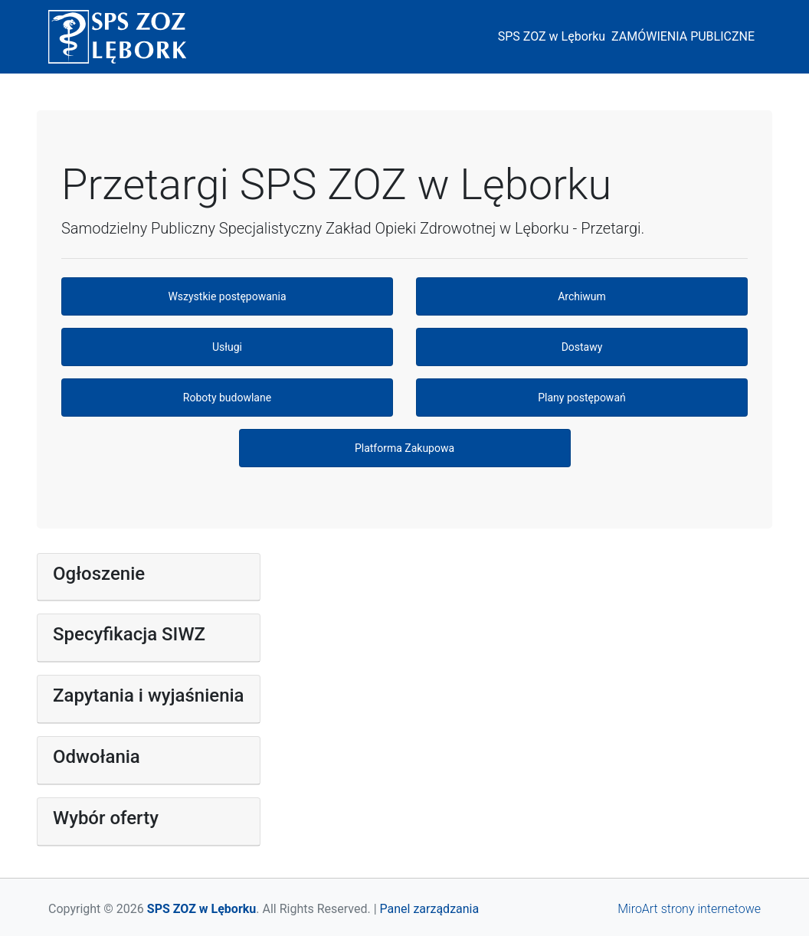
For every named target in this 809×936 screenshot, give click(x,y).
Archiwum (582, 296)
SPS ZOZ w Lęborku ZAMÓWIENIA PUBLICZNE (629, 36)
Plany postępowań (581, 397)
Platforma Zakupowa (404, 448)
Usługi (227, 347)
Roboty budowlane (227, 397)
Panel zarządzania (430, 909)
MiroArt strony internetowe (689, 909)
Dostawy (582, 347)
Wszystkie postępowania (227, 296)
